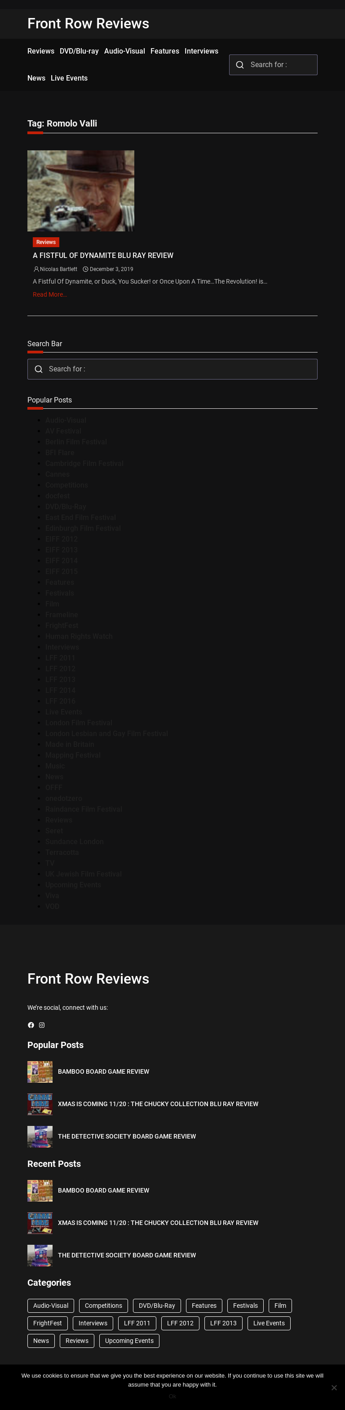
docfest (57, 496)
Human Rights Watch (79, 636)
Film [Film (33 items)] (280, 1305)
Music (55, 766)
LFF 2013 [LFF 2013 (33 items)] (223, 1323)
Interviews (62, 647)
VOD (52, 906)
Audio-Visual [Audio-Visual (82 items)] (50, 1305)
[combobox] (273, 64)
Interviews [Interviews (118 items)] (93, 1323)
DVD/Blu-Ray (65, 506)
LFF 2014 (60, 690)
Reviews (46, 242)
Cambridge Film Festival (84, 463)
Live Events (63, 712)
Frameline (61, 614)
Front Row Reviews (88, 23)
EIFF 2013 (61, 550)
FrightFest (61, 625)
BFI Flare (60, 452)
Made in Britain (69, 744)
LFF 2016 (60, 701)
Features (59, 582)
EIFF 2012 (61, 539)
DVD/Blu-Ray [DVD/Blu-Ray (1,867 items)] (157, 1305)
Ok (173, 1396)
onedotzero (63, 798)
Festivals (59, 593)
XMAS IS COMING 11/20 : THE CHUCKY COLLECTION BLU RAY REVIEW (158, 1103)
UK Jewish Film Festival (83, 874)
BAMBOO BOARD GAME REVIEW (103, 1071)
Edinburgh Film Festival (83, 528)
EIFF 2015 (61, 571)
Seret (54, 831)
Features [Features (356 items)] (204, 1305)
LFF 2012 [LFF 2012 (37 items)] (180, 1323)
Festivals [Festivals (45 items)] (245, 1305)
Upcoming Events (73, 885)
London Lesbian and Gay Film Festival (106, 733)
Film (52, 604)
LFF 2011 (60, 658)
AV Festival (63, 431)
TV (49, 863)
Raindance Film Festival (83, 809)
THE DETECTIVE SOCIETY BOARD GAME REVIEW (127, 1136)
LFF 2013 (60, 679)
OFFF (53, 787)
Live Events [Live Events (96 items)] (269, 1323)
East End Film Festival (80, 517)
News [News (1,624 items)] (41, 1340)
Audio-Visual (65, 420)
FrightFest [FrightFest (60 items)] (47, 1323)
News (54, 777)
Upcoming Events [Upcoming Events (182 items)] (129, 1340)
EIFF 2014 (61, 560)
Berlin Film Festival (76, 442)
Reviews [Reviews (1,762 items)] (77, 1340)
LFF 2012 (60, 668)
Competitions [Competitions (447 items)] (103, 1305)
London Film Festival (78, 723)
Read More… (50, 294)
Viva (52, 895)
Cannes (57, 474)
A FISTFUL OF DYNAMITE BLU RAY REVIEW (103, 255)
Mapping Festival (73, 755)
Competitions (66, 485)
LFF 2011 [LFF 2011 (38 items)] (137, 1323)
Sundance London (74, 841)
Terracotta (62, 852)
